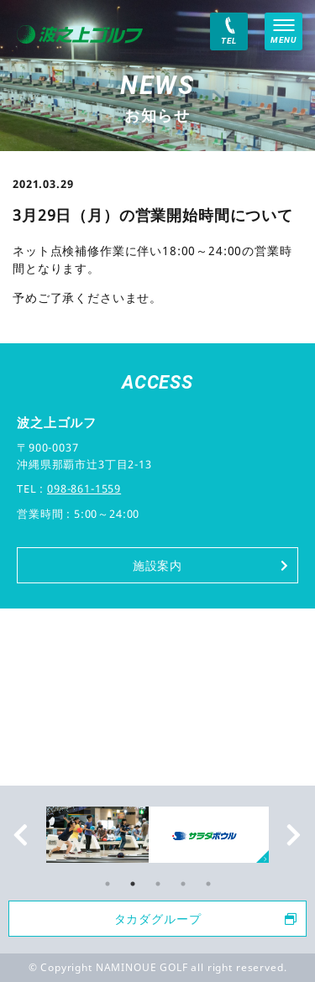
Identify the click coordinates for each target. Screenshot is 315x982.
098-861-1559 (84, 488)
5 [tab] (208, 883)
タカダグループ (205, 919)
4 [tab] (183, 883)
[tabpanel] (157, 835)
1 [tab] (107, 883)
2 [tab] (132, 883)
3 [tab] (158, 883)
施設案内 (211, 565)
